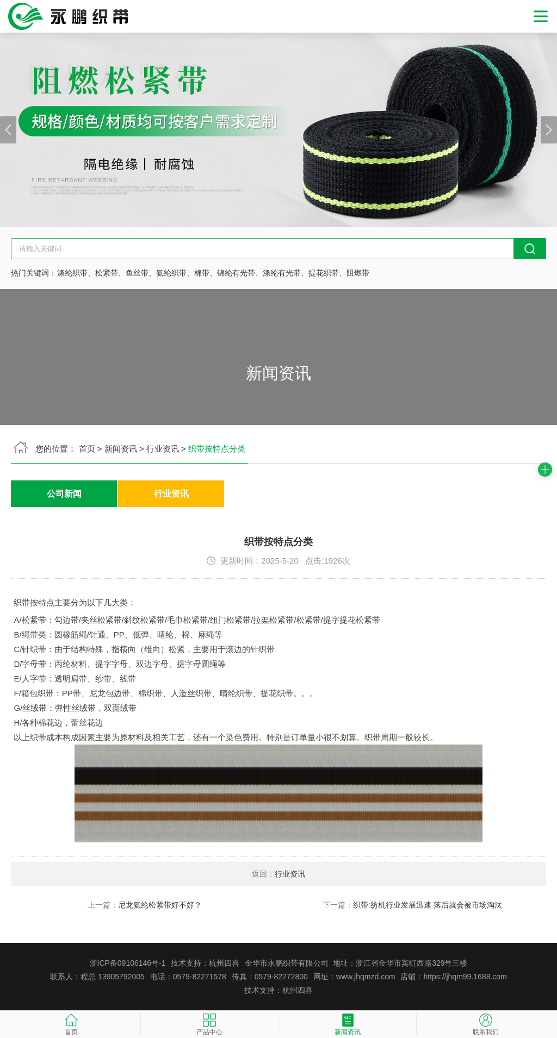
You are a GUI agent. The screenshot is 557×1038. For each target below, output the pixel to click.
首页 (87, 448)
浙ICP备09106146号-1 (128, 963)
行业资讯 (162, 448)
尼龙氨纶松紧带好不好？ (160, 905)
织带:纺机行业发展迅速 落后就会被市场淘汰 (427, 905)
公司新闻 (64, 493)
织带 (22, 602)
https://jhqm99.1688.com (464, 976)
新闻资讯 (120, 448)
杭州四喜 (297, 990)
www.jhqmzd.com (365, 976)
